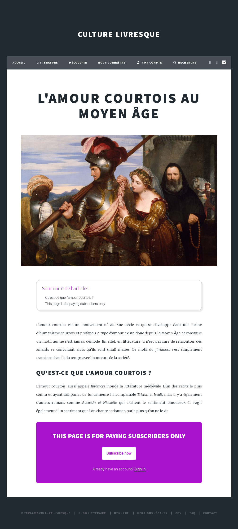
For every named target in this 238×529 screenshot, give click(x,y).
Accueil (19, 62)
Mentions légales (152, 513)
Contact (210, 513)
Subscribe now (119, 453)
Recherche (184, 62)
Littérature (47, 62)
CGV (178, 513)
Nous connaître (111, 62)
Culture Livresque (119, 34)
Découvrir (78, 62)
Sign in (139, 469)
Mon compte (149, 62)
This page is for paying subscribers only (75, 304)
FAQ (193, 513)
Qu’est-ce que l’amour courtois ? (69, 297)
